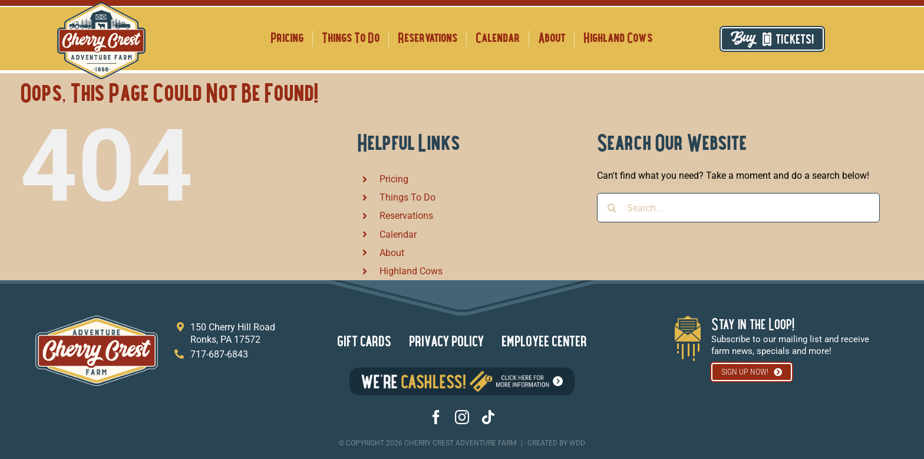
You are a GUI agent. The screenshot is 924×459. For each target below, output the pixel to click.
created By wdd (556, 443)
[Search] (611, 207)
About (392, 252)
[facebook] (436, 417)
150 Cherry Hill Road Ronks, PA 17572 (232, 333)
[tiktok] (488, 417)
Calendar (398, 234)
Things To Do (407, 197)
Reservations (406, 215)
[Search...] (738, 207)
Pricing (394, 179)
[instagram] (462, 417)
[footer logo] (96, 320)
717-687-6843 (219, 354)
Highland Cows (411, 271)
